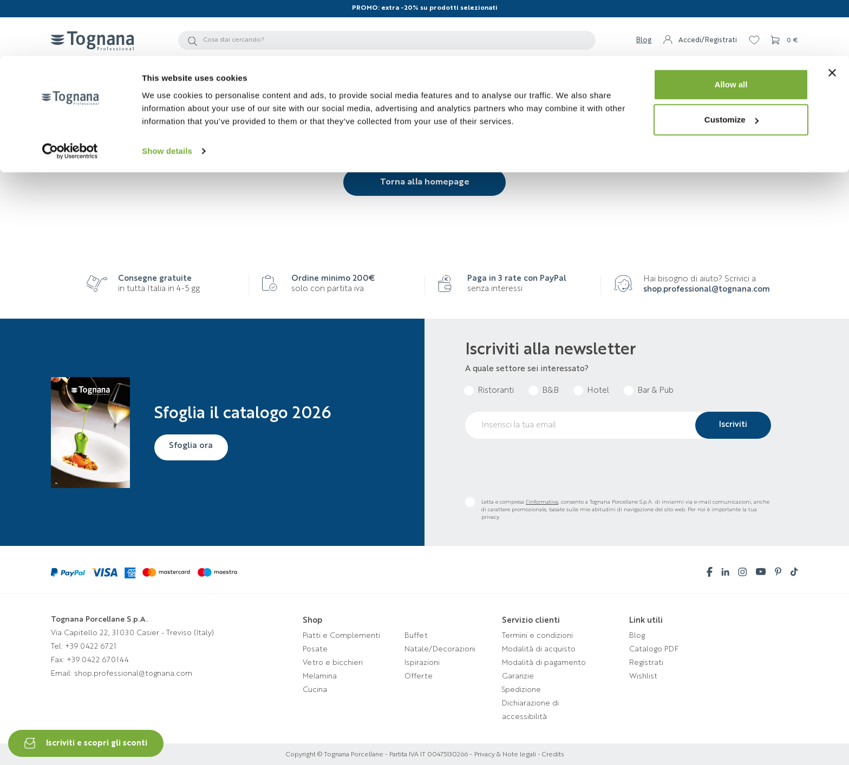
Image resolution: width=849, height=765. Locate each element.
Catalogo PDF (653, 649)
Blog (637, 635)
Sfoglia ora (192, 446)
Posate (315, 649)
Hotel (598, 391)
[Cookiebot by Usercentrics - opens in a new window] (70, 95)
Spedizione (521, 690)
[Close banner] (832, 17)
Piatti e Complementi (341, 635)
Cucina (315, 690)
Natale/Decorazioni (439, 649)
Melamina (320, 676)
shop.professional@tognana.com (706, 290)
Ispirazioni (422, 663)
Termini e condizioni (537, 635)
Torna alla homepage (424, 182)
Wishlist (643, 676)
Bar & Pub (655, 391)
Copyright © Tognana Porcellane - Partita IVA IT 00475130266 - (379, 754)
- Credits (550, 754)
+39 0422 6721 (90, 646)
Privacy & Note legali (505, 754)
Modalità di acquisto (539, 649)
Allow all (731, 28)
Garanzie (518, 676)
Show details (167, 95)
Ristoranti (496, 391)
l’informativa (542, 502)
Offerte (418, 676)
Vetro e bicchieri (333, 663)
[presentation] (547, 468)
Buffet (416, 635)
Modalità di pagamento (544, 663)
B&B (550, 391)
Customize (731, 64)
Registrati (646, 663)
